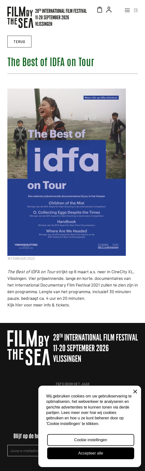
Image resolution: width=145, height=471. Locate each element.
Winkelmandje (99, 10)
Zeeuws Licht (118, 10)
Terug (19, 41)
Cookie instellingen (90, 440)
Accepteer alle (90, 453)
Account (109, 10)
